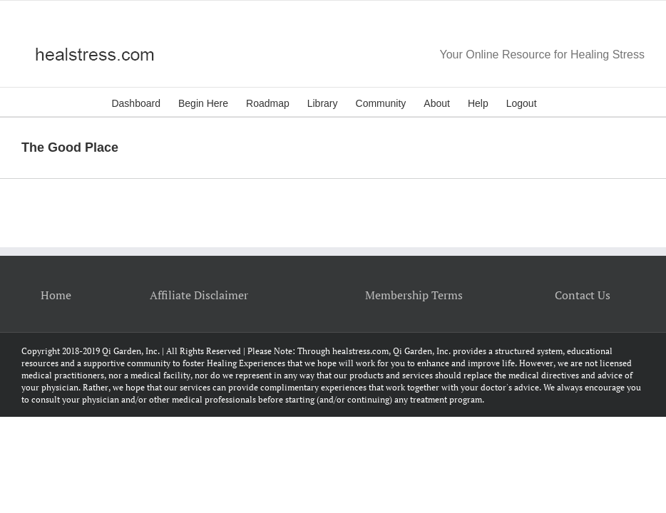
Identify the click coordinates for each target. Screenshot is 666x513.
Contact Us (582, 295)
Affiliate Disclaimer (199, 295)
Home (56, 295)
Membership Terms (414, 295)
